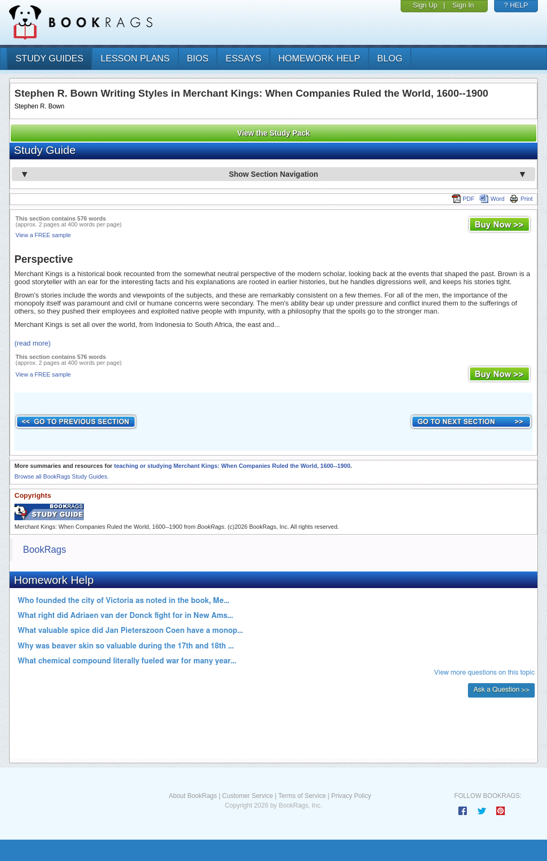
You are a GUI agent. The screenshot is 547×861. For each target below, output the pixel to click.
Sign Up (425, 5)
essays (243, 58)
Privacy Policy (351, 796)
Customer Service (247, 796)
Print (521, 198)
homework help (319, 58)
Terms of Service (302, 796)
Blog (389, 58)
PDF (463, 198)
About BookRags (193, 796)
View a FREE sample (43, 235)
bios (198, 58)
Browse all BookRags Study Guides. (61, 476)
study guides (49, 58)
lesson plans (134, 58)
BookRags (44, 549)
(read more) (32, 343)
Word (492, 198)
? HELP (516, 5)
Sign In (463, 5)
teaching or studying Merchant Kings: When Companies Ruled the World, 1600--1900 (232, 466)
